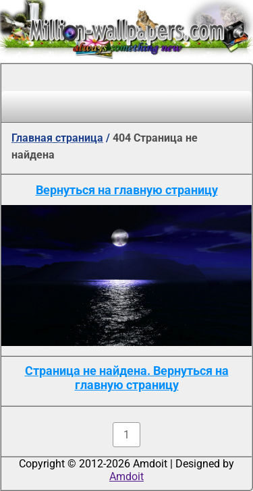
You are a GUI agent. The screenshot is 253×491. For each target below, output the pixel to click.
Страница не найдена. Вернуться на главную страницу (127, 378)
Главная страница (57, 138)
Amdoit (126, 476)
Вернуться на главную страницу (127, 190)
